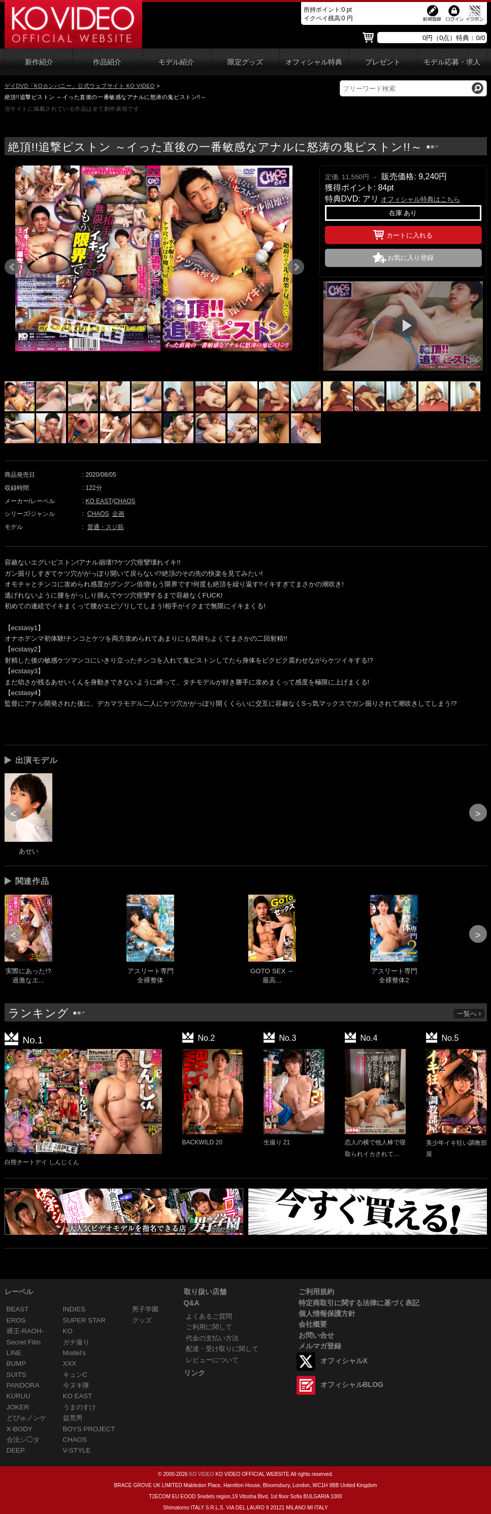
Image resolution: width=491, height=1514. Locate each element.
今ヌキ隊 (76, 1385)
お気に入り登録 (410, 257)
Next (296, 267)
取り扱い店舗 (205, 1292)
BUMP (16, 1363)
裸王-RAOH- (25, 1331)
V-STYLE (77, 1450)
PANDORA (23, 1385)
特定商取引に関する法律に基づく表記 (359, 1303)
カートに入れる (403, 233)
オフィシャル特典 (313, 62)
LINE (14, 1353)
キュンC (75, 1374)
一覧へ (469, 1013)
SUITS (16, 1374)
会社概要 (313, 1324)
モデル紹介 (176, 62)
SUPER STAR (84, 1320)
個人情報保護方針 (327, 1313)
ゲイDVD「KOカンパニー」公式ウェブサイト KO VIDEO (80, 86)
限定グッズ (245, 62)
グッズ (142, 1320)
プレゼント (383, 62)
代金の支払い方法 (212, 1338)
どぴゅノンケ (26, 1418)
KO (68, 1331)
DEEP (16, 1450)
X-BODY (19, 1429)
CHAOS (125, 501)
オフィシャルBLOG (351, 1384)
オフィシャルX (344, 1361)
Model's (74, 1353)
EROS (16, 1320)
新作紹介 (39, 62)
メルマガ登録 (320, 1346)
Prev (13, 267)
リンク (194, 1373)
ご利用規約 (316, 1292)
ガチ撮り (76, 1342)
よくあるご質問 (209, 1316)
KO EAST (99, 501)
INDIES (74, 1309)
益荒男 (73, 1418)
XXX (70, 1363)
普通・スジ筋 (105, 527)
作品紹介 (107, 62)
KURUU (19, 1396)
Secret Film (24, 1342)
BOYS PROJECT (89, 1429)
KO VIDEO (201, 1474)
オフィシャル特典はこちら (420, 199)
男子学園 (145, 1309)
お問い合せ (316, 1335)
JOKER (18, 1407)
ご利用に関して (209, 1327)
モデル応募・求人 (451, 62)
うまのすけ (79, 1407)
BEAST (18, 1309)
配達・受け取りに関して (222, 1349)
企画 (118, 513)
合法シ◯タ (23, 1439)
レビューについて (212, 1360)
